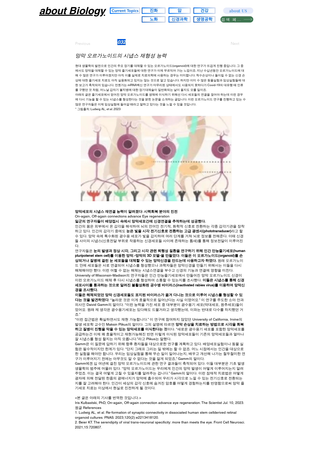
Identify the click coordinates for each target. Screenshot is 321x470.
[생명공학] (204, 19)
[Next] (226, 44)
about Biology (72, 11)
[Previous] (91, 44)
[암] (180, 11)
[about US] (238, 11)
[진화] (154, 11)
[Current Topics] (125, 11)
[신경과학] (180, 19)
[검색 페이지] (236, 19)
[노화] (154, 19)
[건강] (204, 11)
